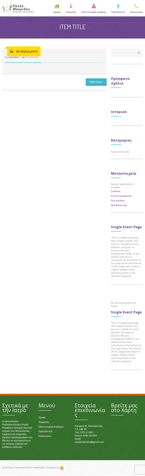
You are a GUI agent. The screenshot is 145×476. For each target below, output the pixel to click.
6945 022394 (90, 436)
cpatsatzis (13, 57)
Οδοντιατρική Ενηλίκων (51, 427)
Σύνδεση (115, 191)
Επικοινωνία (44, 436)
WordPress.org (119, 205)
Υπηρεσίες (43, 422)
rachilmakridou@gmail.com (89, 442)
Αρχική (42, 418)
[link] (62, 468)
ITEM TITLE (96, 82)
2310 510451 (87, 432)
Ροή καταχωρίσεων (121, 196)
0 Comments (32, 57)
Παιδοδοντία (45, 431)
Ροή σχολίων (117, 201)
